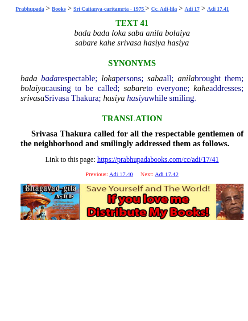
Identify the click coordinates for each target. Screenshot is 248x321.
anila (186, 78)
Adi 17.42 (166, 174)
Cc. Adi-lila (164, 9)
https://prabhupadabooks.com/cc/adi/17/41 (158, 159)
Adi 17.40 (121, 174)
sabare (135, 88)
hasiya (114, 98)
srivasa (33, 98)
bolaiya (33, 88)
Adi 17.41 (218, 9)
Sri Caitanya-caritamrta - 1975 (109, 9)
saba (155, 78)
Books (59, 9)
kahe (201, 88)
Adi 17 (192, 9)
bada (29, 78)
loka (108, 78)
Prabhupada (30, 9)
